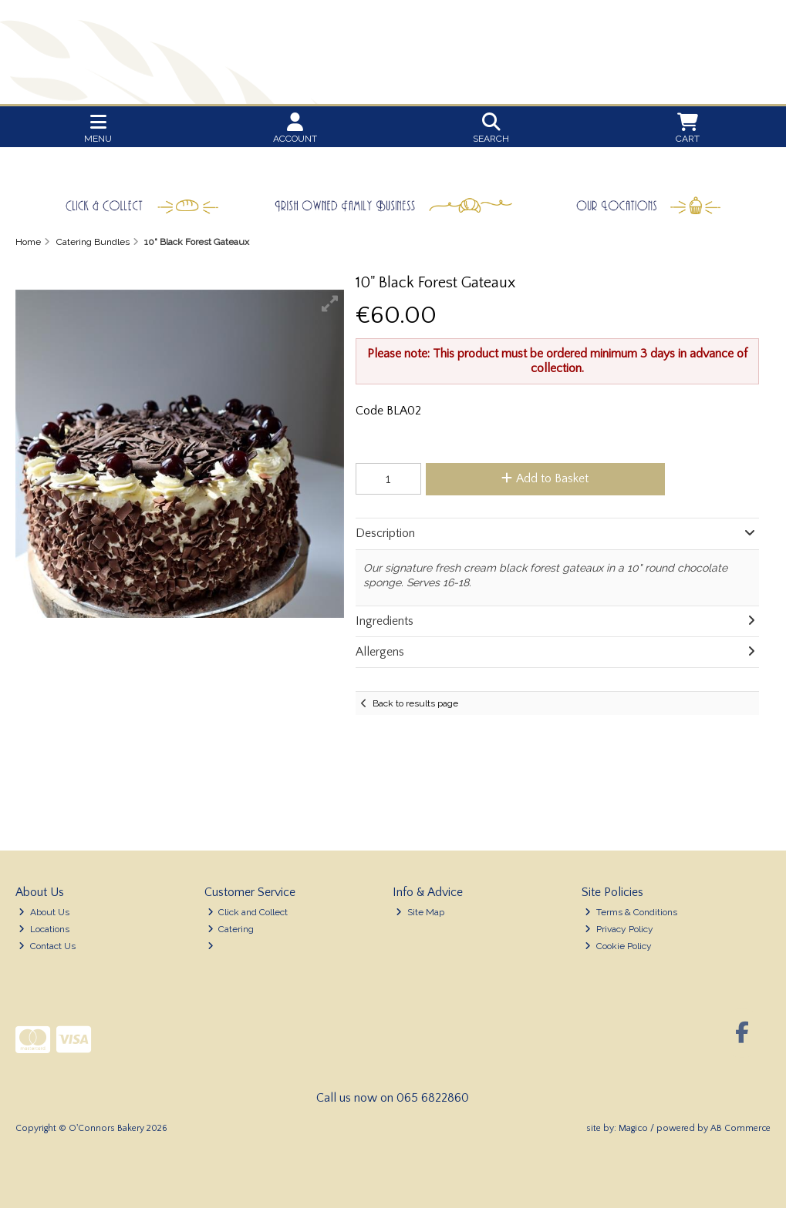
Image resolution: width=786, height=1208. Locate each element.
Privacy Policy (619, 929)
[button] (330, 303)
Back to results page (415, 703)
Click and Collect (247, 912)
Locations (44, 929)
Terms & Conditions (631, 912)
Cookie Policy (618, 946)
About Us (44, 912)
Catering (231, 929)
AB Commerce (740, 1128)
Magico (633, 1128)
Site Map (420, 912)
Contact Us (47, 946)
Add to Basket (545, 478)
